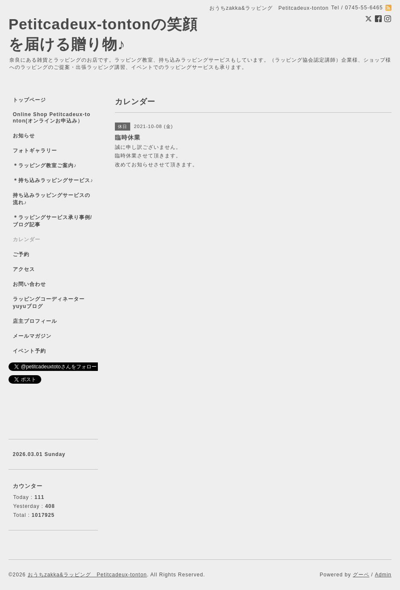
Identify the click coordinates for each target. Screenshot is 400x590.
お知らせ (24, 136)
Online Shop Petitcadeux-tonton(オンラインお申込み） (52, 117)
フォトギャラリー (35, 151)
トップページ (29, 100)
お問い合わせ (29, 284)
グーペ (361, 575)
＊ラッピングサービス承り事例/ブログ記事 (52, 221)
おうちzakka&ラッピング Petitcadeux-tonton (87, 575)
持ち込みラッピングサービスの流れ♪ (51, 198)
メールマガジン (32, 336)
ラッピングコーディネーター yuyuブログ (54, 302)
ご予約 (21, 254)
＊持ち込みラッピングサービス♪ (53, 180)
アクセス (24, 269)
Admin (383, 575)
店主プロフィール (35, 321)
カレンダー (26, 239)
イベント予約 (29, 351)
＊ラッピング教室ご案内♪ (45, 165)
